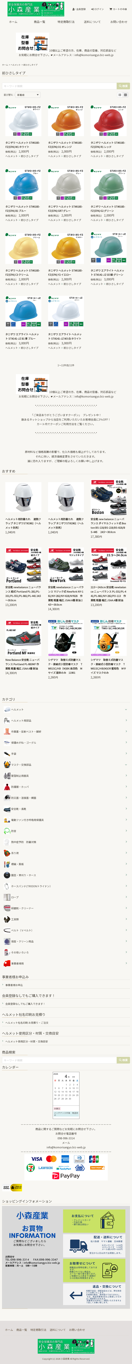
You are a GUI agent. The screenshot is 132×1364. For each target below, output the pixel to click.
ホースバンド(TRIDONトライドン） (28, 886)
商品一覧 (39, 22)
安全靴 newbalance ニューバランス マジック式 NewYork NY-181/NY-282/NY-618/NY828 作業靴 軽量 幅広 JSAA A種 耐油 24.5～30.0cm (66, 595)
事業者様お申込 (14, 985)
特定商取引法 (66, 22)
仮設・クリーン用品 (19, 941)
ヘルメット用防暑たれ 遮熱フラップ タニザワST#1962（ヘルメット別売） (23, 523)
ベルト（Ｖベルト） (19, 930)
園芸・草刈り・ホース (20, 875)
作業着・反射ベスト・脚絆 (22, 731)
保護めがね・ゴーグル (20, 742)
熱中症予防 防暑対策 (20, 842)
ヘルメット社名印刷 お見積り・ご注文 (26, 1022)
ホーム (13, 22)
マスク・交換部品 (21, 764)
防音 (10, 831)
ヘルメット (16, 64)
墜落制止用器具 (16, 775)
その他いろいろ (16, 952)
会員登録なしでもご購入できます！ (25, 1003)
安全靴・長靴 (15, 809)
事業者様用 (14, 963)
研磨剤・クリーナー (19, 908)
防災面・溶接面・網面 (20, 798)
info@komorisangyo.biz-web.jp (93, 55)
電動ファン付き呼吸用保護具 (24, 820)
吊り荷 (11, 853)
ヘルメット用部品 (17, 720)
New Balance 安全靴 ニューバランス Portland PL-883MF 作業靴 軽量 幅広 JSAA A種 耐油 (22, 664)
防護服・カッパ (16, 786)
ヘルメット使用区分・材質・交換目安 (26, 1041)
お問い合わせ (77, 1330)
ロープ (11, 897)
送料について (92, 22)
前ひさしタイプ (29, 156)
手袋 (10, 753)
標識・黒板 (14, 864)
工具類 (11, 919)
